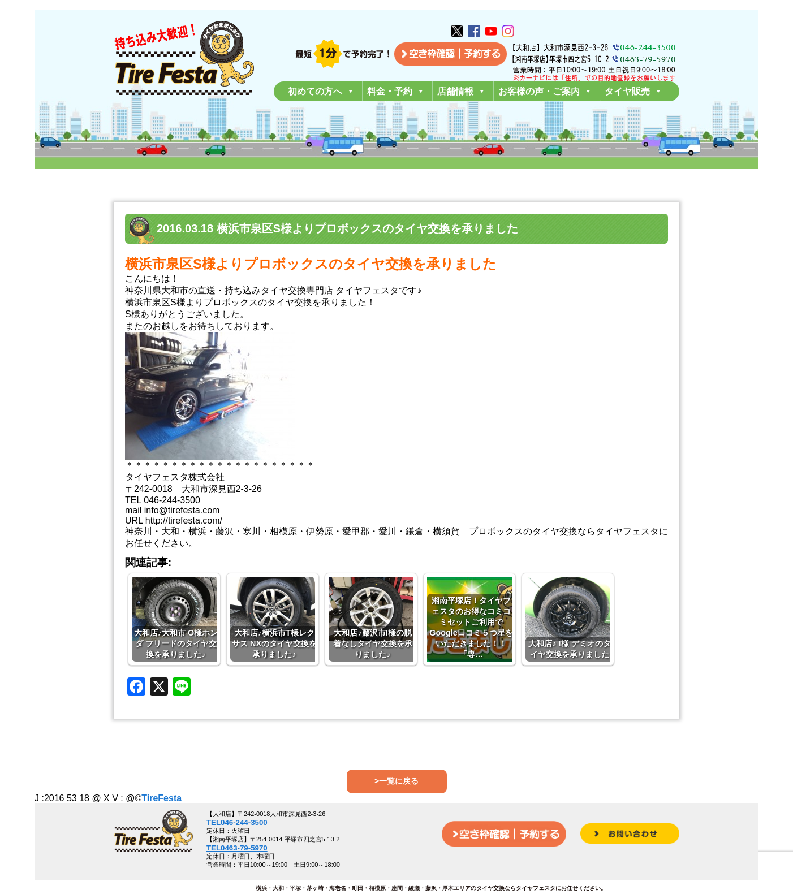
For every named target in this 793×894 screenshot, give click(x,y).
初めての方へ (321, 91)
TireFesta (161, 798)
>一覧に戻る (396, 780)
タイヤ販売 (633, 91)
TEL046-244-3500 (237, 822)
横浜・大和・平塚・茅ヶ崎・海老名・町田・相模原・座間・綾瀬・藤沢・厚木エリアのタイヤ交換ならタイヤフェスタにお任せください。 (431, 888)
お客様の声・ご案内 (545, 91)
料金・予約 (396, 91)
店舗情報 (461, 91)
